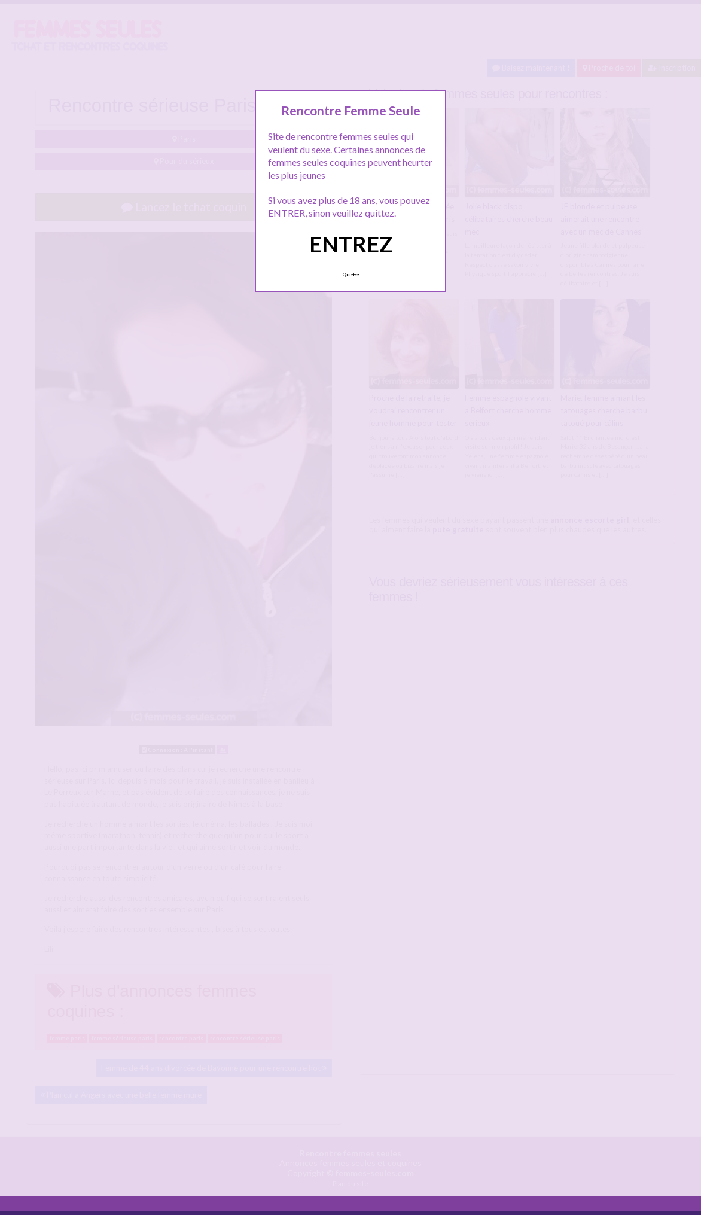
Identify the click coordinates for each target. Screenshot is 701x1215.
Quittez (350, 275)
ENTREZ (350, 244)
